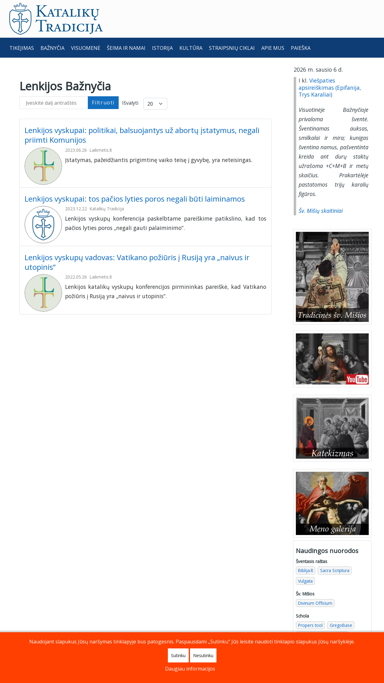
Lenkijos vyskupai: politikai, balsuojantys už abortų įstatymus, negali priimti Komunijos (142, 135)
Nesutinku (203, 655)
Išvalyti (130, 102)
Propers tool (310, 625)
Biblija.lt (305, 570)
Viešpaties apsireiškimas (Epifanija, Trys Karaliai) (330, 87)
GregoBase (341, 625)
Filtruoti (103, 102)
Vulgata (305, 581)
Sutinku (178, 655)
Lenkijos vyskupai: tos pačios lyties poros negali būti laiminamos (136, 198)
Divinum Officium (315, 603)
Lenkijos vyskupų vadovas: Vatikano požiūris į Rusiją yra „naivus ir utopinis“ (137, 262)
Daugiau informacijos (190, 668)
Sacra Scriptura (334, 570)
